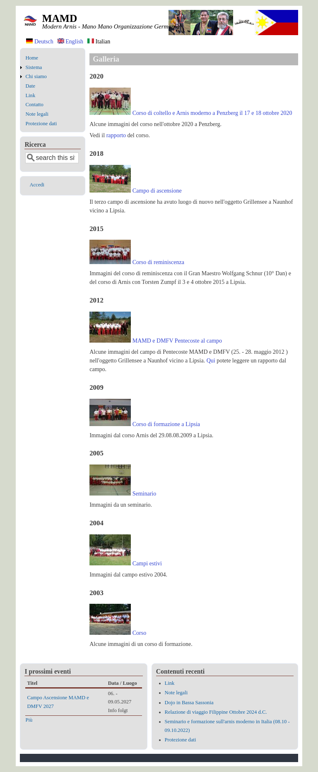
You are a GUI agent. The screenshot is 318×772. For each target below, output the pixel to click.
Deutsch (39, 41)
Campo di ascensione (157, 191)
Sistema (33, 67)
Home (31, 58)
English (70, 41)
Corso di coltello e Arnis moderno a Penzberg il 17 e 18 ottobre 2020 (212, 113)
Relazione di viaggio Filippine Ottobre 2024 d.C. (216, 712)
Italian (98, 41)
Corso (139, 633)
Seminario (144, 494)
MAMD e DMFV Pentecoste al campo (177, 341)
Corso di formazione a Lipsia (166, 424)
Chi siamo (35, 76)
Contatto (34, 104)
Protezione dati (41, 123)
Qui (211, 360)
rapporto (116, 135)
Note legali (36, 114)
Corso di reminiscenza (158, 262)
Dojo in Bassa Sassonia (189, 702)
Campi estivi (147, 563)
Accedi (36, 185)
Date (30, 86)
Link (30, 95)
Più (28, 720)
